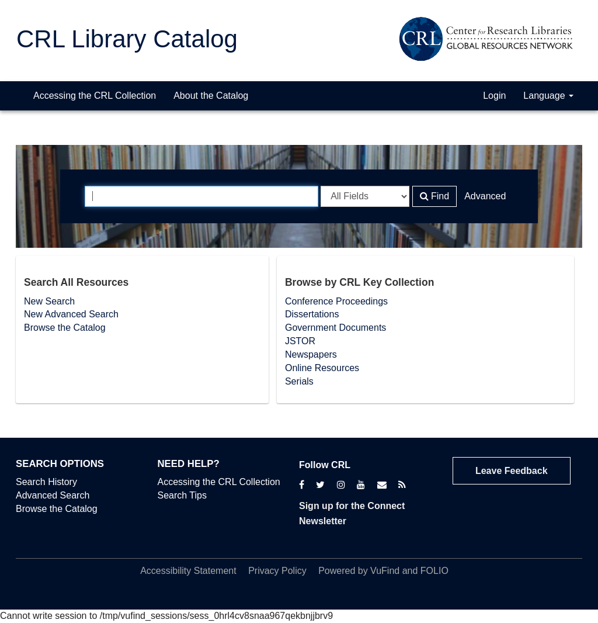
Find (435, 196)
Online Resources (322, 368)
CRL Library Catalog (127, 39)
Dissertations (312, 314)
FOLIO (434, 571)
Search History (46, 482)
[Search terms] (201, 196)
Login (494, 96)
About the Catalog (210, 96)
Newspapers (311, 354)
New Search (49, 301)
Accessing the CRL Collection (94, 96)
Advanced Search (52, 495)
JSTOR (300, 341)
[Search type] (365, 196)
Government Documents (335, 328)
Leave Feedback (511, 471)
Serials (299, 381)
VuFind (384, 571)
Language (548, 96)
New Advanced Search (71, 314)
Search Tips (182, 495)
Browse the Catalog (65, 328)
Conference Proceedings (336, 301)
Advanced (485, 196)
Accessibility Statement (188, 571)
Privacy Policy (277, 571)
